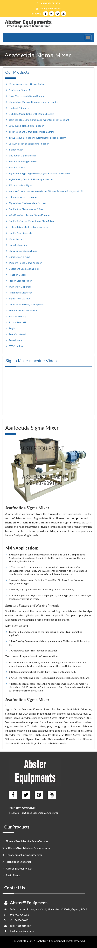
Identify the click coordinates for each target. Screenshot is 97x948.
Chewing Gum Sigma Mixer (23, 250)
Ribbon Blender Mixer (20, 280)
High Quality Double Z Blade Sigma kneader (32, 179)
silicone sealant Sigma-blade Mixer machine (31, 131)
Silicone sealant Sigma (20, 185)
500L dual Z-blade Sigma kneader (26, 125)
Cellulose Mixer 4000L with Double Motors (31, 113)
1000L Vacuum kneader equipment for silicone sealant (37, 137)
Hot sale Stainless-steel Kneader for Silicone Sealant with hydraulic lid (46, 191)
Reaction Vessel (17, 274)
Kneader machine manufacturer (22, 854)
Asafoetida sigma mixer (22, 931)
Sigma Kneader (17, 238)
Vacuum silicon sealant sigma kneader (29, 143)
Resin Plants (15, 340)
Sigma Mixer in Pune (19, 256)
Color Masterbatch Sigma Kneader (27, 95)
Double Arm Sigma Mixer (22, 233)
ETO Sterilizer (16, 346)
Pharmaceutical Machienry (23, 310)
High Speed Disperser (20, 292)
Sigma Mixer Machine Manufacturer (27, 203)
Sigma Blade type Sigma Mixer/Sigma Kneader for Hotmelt (39, 173)
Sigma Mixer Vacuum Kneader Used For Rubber (34, 101)
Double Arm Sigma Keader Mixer (26, 209)
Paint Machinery (17, 316)
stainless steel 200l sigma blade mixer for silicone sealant (39, 119)
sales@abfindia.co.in (50, 8)
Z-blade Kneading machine (23, 161)
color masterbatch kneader (23, 197)
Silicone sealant (17, 167)
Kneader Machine (18, 244)
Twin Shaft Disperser (20, 286)
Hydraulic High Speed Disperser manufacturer (33, 812)
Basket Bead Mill (17, 322)
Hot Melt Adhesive (19, 107)
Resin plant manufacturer (22, 807)
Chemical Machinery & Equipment (26, 304)
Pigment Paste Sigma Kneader (25, 262)
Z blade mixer (16, 149)
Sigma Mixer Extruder (20, 298)
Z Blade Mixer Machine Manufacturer (28, 227)
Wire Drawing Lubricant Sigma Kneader (29, 215)
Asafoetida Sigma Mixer (21, 90)
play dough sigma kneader (22, 155)
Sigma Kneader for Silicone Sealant (27, 84)
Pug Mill (13, 328)
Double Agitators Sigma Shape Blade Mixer (31, 221)
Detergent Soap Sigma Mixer (24, 268)
